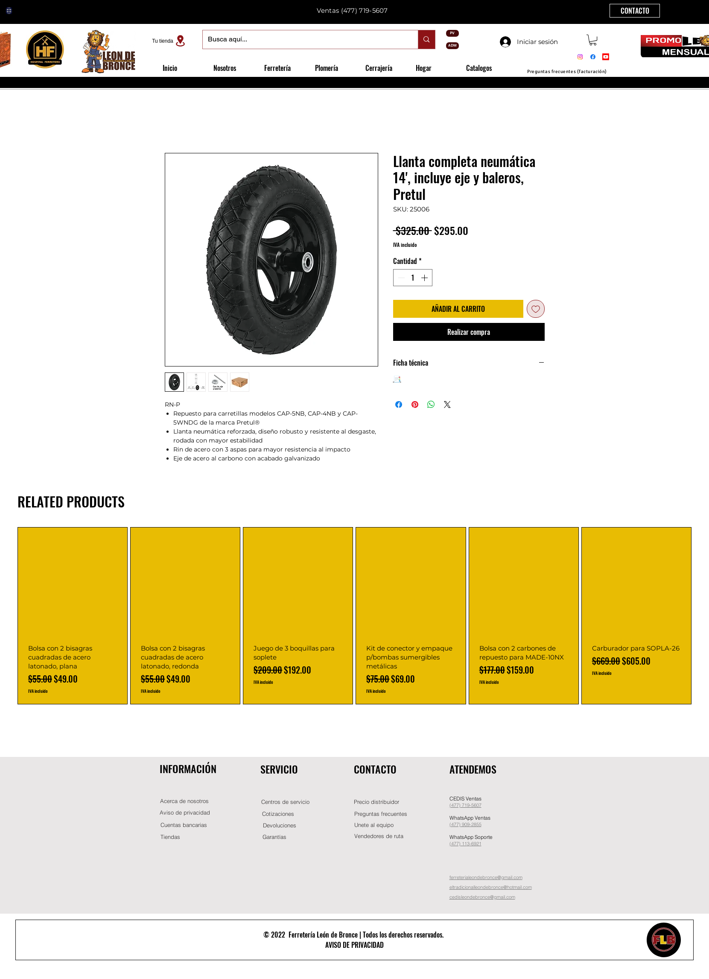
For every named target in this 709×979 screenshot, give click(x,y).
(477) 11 (458, 844)
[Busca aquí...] (304, 39)
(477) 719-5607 (364, 10)
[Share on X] (447, 404)
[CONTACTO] (635, 11)
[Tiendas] (170, 837)
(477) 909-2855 (465, 824)
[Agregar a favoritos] (536, 309)
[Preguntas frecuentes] (381, 814)
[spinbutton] (412, 278)
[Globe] (9, 10)
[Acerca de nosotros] (184, 801)
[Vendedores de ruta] (379, 836)
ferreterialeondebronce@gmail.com (485, 877)
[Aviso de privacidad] (185, 813)
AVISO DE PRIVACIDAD (354, 945)
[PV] (452, 33)
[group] (354, 616)
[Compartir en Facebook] (399, 404)
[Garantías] (274, 837)
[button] (592, 40)
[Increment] (425, 278)
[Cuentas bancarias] (184, 825)
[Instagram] (580, 56)
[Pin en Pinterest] (415, 404)
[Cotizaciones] (278, 814)
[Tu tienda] (169, 40)
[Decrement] (400, 278)
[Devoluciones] (279, 825)
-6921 (475, 844)
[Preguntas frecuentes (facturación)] (567, 71)
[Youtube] (605, 56)
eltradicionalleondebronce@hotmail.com (490, 887)
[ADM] (452, 45)
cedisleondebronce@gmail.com (482, 897)
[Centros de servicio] (285, 802)
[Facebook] (592, 56)
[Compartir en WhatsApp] (431, 404)
